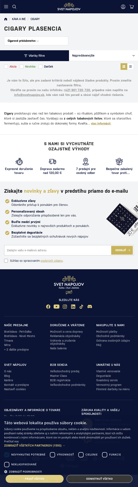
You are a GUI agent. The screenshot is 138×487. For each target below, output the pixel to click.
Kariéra (8, 380)
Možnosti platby (106, 331)
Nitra (7, 345)
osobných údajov (52, 260)
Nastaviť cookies (15, 389)
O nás (7, 371)
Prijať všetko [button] (34, 479)
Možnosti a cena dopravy (66, 331)
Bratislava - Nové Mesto (19, 336)
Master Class (58, 376)
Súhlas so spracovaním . (33, 261)
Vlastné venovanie (108, 371)
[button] (69, 445)
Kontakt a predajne (16, 384)
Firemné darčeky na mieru (113, 389)
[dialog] (69, 451)
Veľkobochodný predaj (64, 371)
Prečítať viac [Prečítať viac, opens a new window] (11, 441)
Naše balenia (58, 348)
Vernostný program (108, 384)
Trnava (8, 340)
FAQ (98, 345)
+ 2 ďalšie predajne (16, 349)
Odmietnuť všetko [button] (99, 479)
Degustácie (103, 376)
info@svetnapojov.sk (29, 95)
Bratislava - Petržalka (17, 331)
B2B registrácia (60, 380)
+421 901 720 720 (77, 90)
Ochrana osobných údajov (113, 340)
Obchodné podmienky (110, 336)
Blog (7, 376)
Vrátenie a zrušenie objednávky (63, 342)
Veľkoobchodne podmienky (67, 384)
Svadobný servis (107, 380)
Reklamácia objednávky (65, 336)
